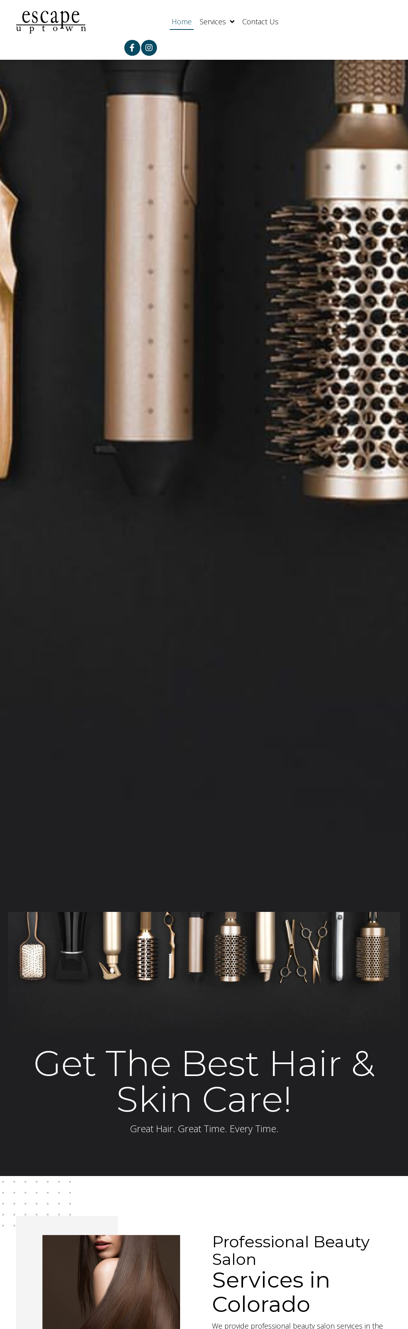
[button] (132, 48)
